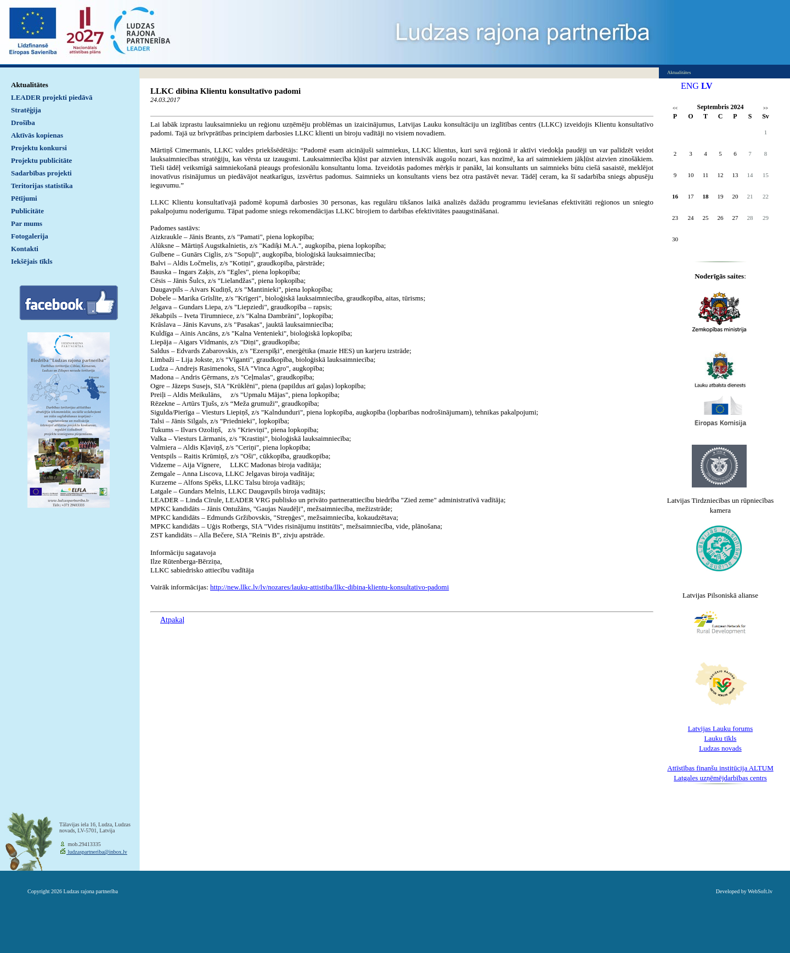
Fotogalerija (29, 236)
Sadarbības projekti (41, 173)
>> (765, 108)
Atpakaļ (172, 620)
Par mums (26, 223)
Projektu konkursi (39, 148)
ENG (690, 85)
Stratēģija (26, 110)
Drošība (23, 122)
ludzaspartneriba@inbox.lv (96, 852)
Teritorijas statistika (42, 185)
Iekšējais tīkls (31, 261)
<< (675, 108)
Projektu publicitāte (41, 160)
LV (707, 85)
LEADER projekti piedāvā (52, 97)
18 (706, 196)
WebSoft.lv (760, 891)
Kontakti (24, 249)
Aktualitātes (29, 85)
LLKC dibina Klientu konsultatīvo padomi (225, 91)
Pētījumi (24, 198)
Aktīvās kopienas (37, 135)
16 (675, 196)
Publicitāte (27, 211)
